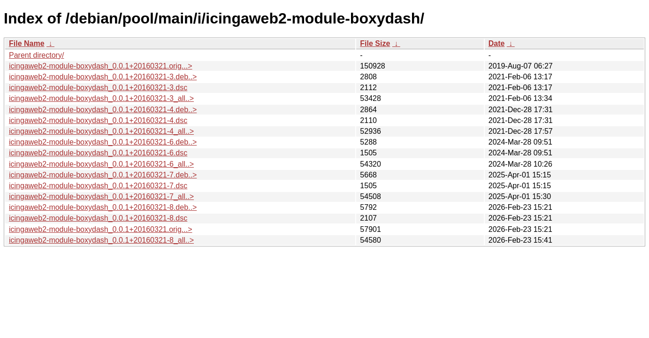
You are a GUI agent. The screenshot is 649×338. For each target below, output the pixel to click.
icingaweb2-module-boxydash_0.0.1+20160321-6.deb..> (103, 142)
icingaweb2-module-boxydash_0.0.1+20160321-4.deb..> (103, 110)
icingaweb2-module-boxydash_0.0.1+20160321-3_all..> (101, 98)
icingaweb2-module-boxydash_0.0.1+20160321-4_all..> (101, 131)
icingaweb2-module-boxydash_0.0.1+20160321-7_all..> (101, 196)
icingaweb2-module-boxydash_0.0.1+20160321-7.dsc (98, 186)
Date (497, 43)
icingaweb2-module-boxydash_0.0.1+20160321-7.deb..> (103, 175)
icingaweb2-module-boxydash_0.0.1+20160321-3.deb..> (103, 77)
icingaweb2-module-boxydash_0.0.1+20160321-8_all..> (101, 240)
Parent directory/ (36, 55)
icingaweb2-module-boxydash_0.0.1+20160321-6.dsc (98, 153)
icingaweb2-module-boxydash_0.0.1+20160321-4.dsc (98, 120)
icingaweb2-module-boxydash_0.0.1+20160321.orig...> (100, 66)
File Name (27, 43)
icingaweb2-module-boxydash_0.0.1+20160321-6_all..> (101, 164)
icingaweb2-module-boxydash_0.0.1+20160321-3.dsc (98, 88)
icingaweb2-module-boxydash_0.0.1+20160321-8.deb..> (103, 207)
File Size (375, 43)
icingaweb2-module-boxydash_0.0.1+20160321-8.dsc (98, 218)
